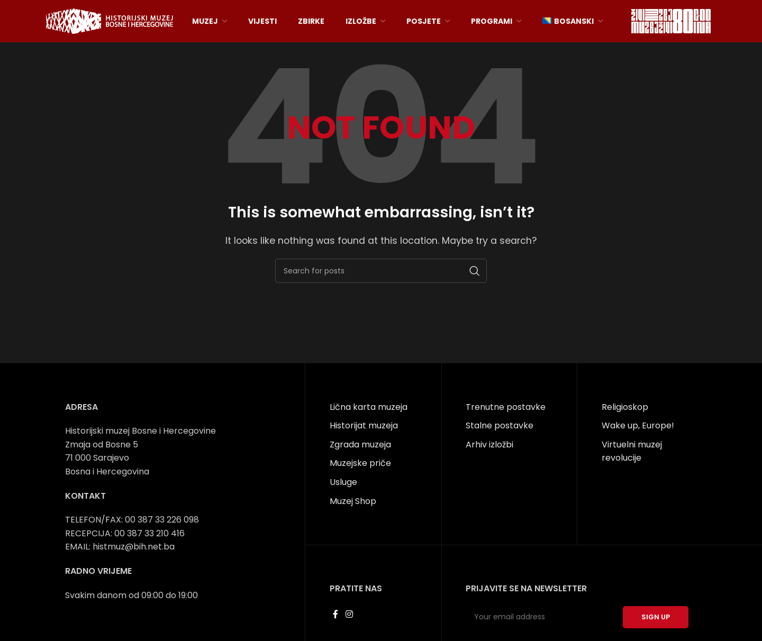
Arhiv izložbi (489, 444)
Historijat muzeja (364, 425)
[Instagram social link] (349, 614)
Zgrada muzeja (360, 444)
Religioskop (625, 407)
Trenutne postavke (506, 407)
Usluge (343, 482)
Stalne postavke (499, 425)
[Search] (381, 271)
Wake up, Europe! (638, 425)
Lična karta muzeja (368, 407)
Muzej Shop (353, 501)
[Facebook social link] (336, 614)
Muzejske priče (360, 463)
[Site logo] (109, 20)
